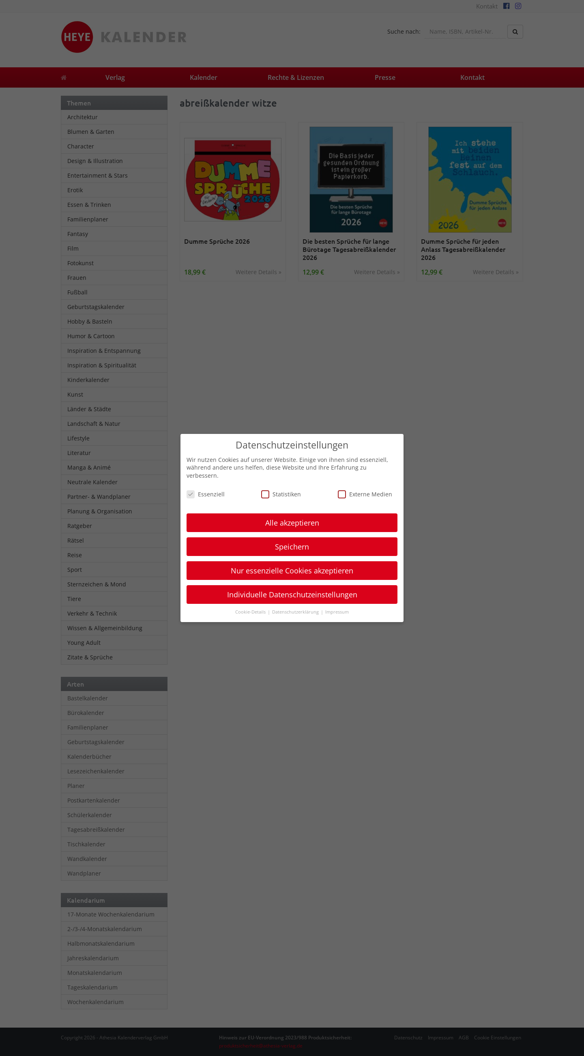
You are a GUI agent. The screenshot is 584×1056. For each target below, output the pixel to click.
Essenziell (206, 494)
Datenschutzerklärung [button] (296, 612)
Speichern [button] (292, 547)
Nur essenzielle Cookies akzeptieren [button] (292, 570)
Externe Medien (365, 494)
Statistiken (281, 494)
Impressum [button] (337, 612)
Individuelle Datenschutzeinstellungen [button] (292, 594)
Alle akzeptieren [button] (292, 523)
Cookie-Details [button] (251, 612)
